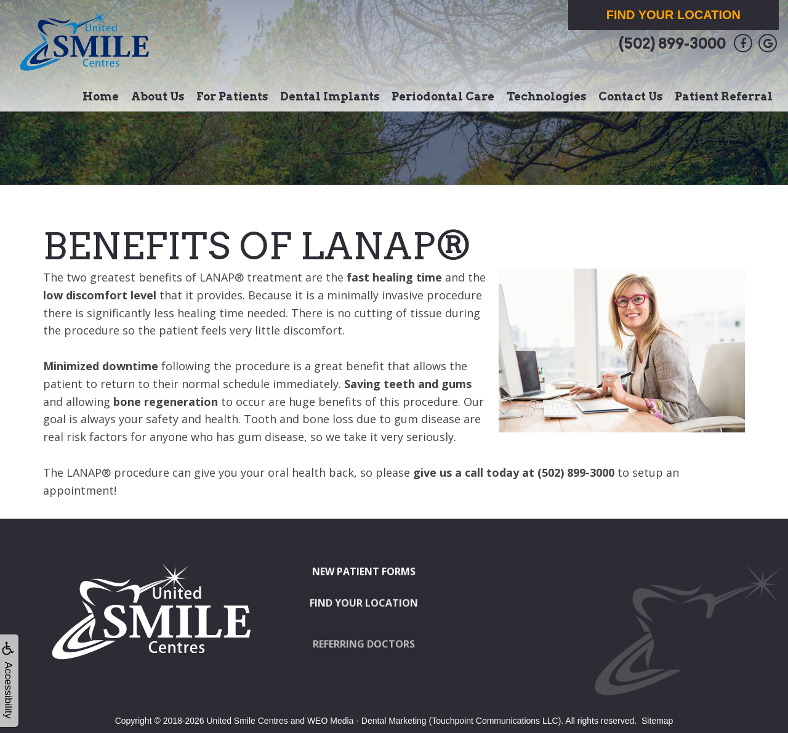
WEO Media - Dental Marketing (367, 721)
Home (100, 96)
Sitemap (657, 721)
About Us (157, 96)
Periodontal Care (443, 96)
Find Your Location (673, 15)
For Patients (232, 96)
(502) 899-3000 (672, 43)
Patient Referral (724, 96)
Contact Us (630, 96)
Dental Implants (329, 96)
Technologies (546, 96)
